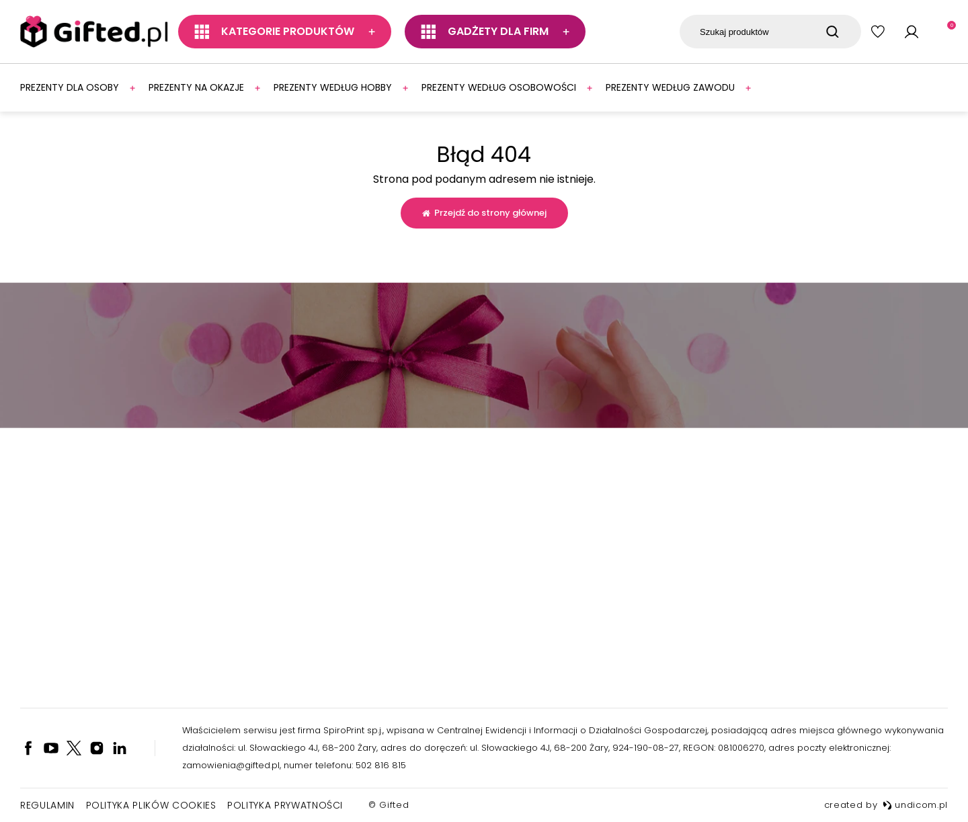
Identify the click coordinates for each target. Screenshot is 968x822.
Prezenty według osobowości (498, 87)
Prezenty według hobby (333, 87)
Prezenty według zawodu (670, 87)
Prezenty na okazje (196, 87)
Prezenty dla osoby (69, 87)
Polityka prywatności (285, 805)
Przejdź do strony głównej (484, 212)
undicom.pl (915, 804)
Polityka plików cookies (151, 805)
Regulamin (47, 805)
